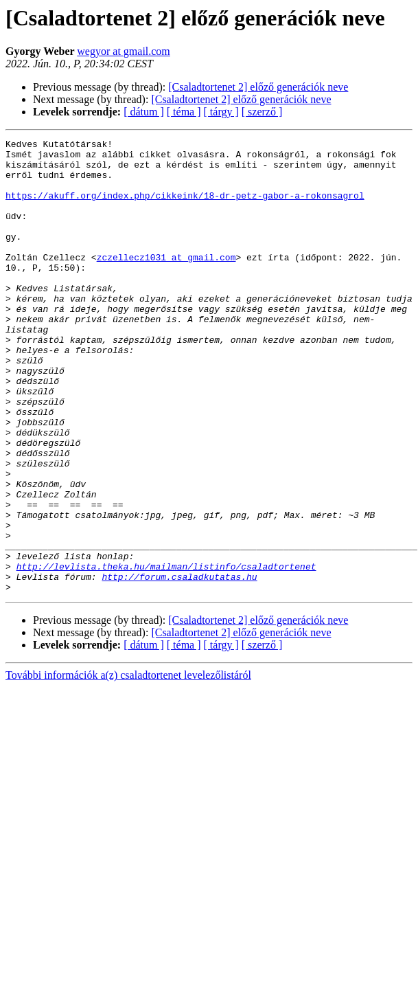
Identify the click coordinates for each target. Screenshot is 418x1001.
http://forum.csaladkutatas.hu (179, 665)
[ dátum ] (144, 111)
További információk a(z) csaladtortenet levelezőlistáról (128, 766)
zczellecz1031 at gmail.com (166, 281)
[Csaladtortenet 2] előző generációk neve (258, 87)
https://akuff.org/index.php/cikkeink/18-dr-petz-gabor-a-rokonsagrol (184, 207)
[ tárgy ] (221, 111)
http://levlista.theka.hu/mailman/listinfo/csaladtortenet (166, 652)
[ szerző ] (262, 111)
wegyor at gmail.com (123, 51)
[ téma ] (184, 111)
